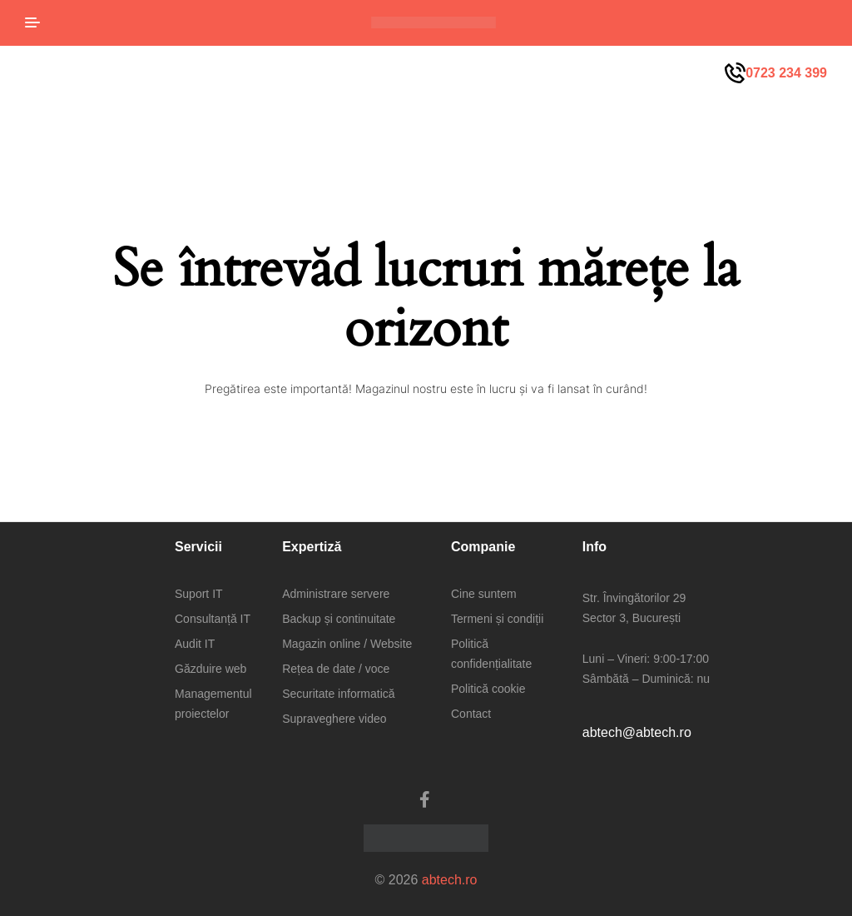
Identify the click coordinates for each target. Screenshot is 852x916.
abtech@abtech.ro (636, 732)
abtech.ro (450, 880)
